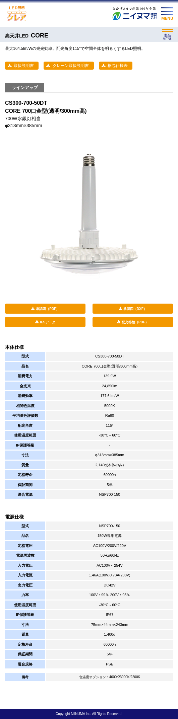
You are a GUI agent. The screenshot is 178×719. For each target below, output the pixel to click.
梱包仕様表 (118, 65)
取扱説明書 (24, 65)
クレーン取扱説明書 (71, 65)
